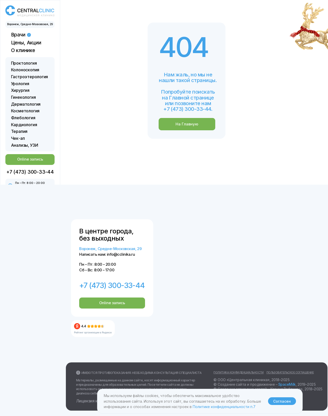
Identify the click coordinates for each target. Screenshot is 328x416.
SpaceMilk (287, 384)
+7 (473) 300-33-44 (112, 285)
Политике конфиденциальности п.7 (224, 406)
